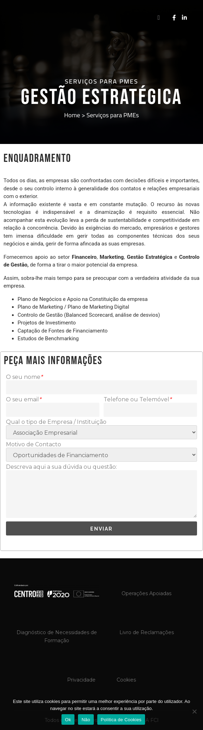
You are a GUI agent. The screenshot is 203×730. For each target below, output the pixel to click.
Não (85, 719)
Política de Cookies (121, 719)
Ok (68, 719)
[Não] (194, 711)
